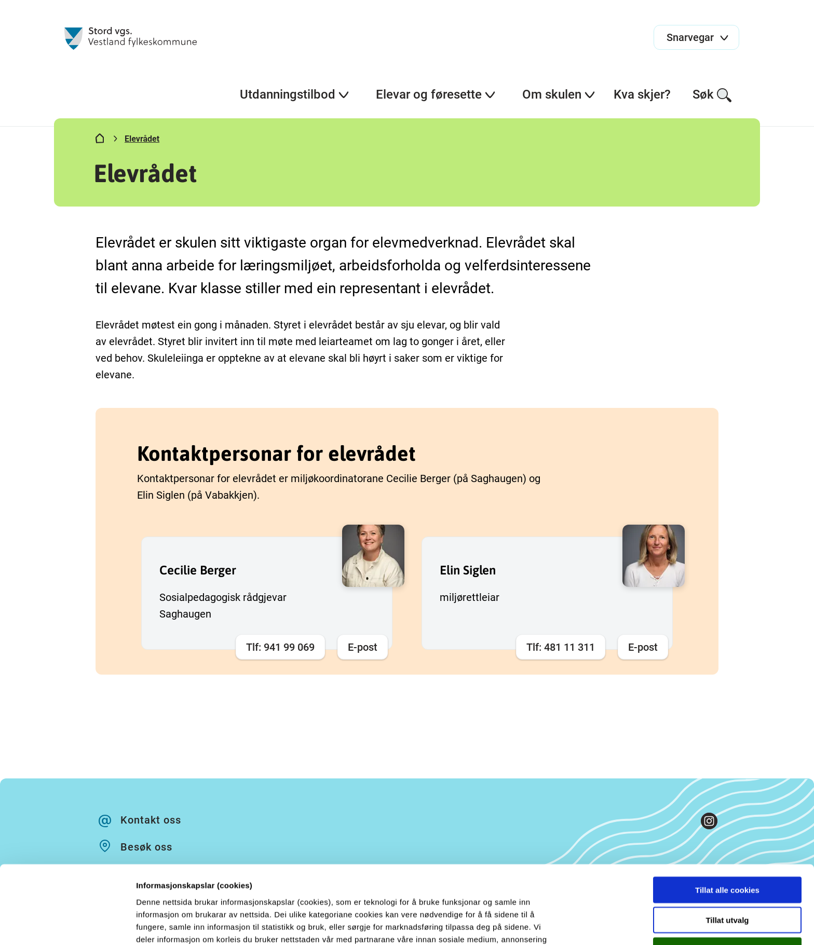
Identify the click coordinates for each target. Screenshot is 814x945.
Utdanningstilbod (295, 94)
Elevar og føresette (436, 94)
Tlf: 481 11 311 (560, 647)
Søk (712, 95)
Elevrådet (142, 139)
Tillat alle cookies (727, 816)
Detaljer (552, 924)
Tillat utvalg (727, 847)
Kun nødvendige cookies (727, 877)
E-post (362, 647)
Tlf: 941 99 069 (280, 647)
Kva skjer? (642, 94)
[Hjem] (99, 140)
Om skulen (559, 94)
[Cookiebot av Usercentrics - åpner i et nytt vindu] (67, 925)
